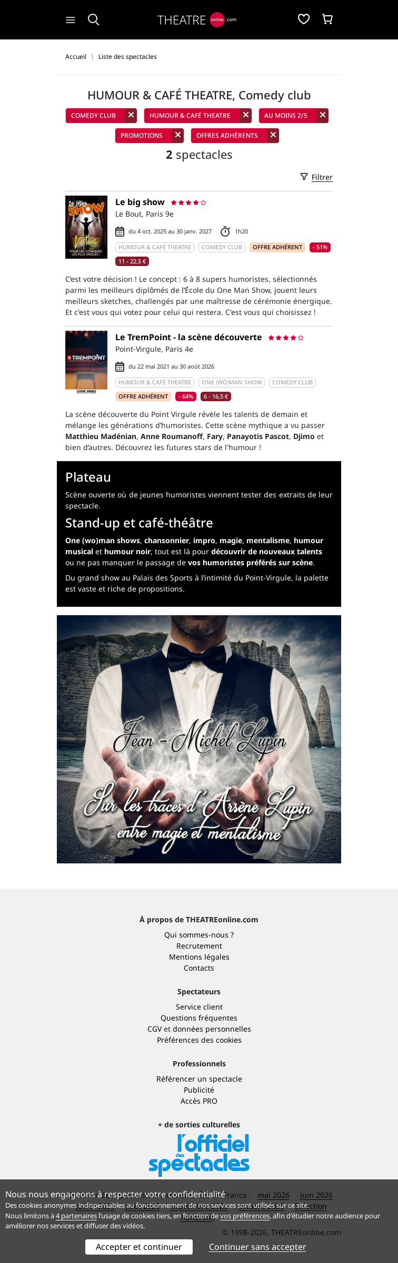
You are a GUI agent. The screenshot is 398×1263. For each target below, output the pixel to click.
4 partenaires (76, 1215)
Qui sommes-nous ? (199, 935)
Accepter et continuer (139, 1246)
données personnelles (212, 1029)
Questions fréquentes (199, 1018)
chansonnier (166, 540)
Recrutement (199, 946)
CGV (154, 1029)
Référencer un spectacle (199, 1079)
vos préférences (245, 1215)
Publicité (199, 1090)
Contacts (199, 968)
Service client (199, 1007)
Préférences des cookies (199, 1040)
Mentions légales (199, 957)
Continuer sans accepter (257, 1246)
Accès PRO (199, 1101)
